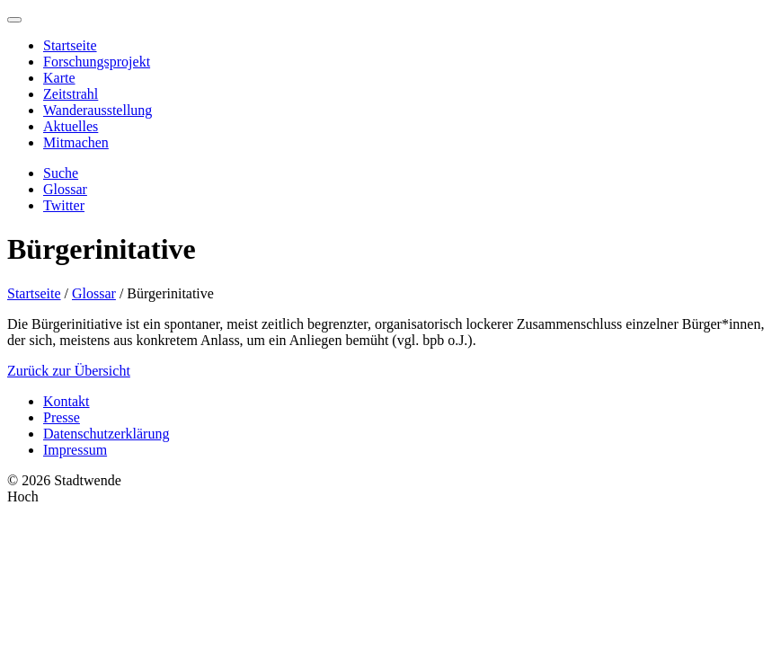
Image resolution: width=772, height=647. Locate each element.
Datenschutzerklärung (106, 433)
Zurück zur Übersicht (68, 370)
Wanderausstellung (97, 110)
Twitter (63, 205)
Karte (59, 77)
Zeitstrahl (70, 94)
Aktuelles (70, 126)
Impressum (75, 449)
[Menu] (14, 19)
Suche (60, 173)
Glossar (65, 189)
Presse (61, 417)
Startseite (70, 45)
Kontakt (66, 401)
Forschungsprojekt (96, 61)
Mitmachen (76, 142)
